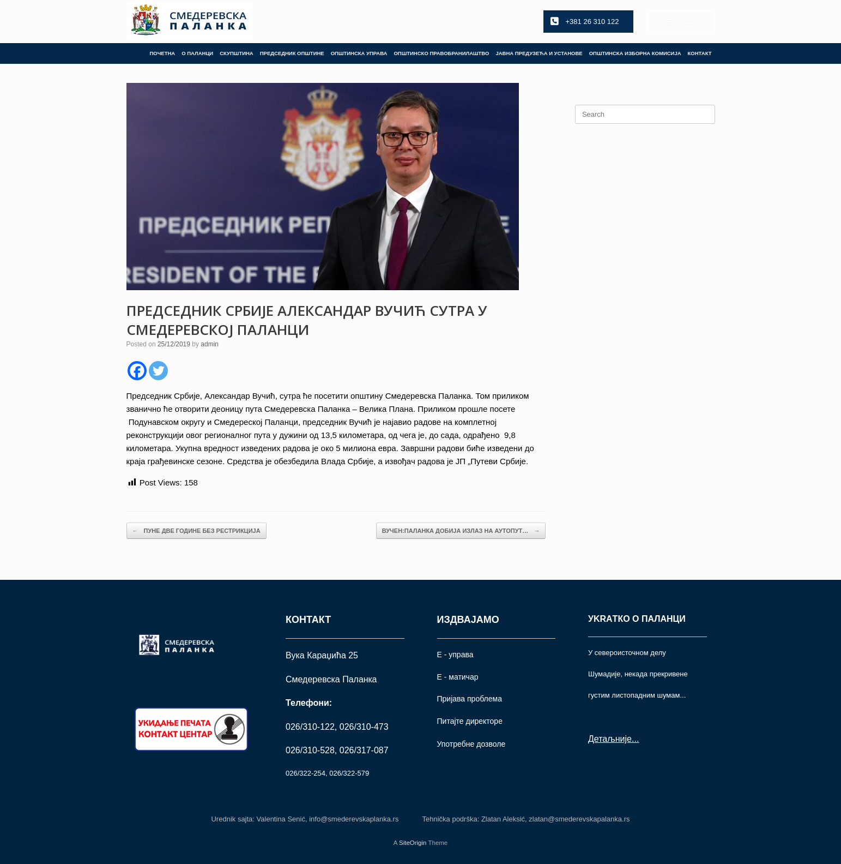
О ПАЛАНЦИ (197, 53)
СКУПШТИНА (236, 53)
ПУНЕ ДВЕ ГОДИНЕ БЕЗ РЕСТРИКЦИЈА (196, 531)
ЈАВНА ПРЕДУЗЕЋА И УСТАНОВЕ (538, 53)
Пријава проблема (469, 698)
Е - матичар (458, 677)
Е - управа (455, 654)
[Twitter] (158, 370)
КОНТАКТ (700, 53)
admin (210, 344)
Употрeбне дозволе (471, 744)
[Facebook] (137, 370)
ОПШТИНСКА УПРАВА (359, 53)
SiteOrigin (413, 842)
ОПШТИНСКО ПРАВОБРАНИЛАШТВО (441, 53)
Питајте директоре (470, 721)
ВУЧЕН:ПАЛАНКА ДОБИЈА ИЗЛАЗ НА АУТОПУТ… (461, 531)
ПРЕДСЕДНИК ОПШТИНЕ (292, 53)
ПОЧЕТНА (162, 53)
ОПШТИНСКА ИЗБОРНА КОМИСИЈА (635, 53)
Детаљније (610, 738)
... (635, 738)
